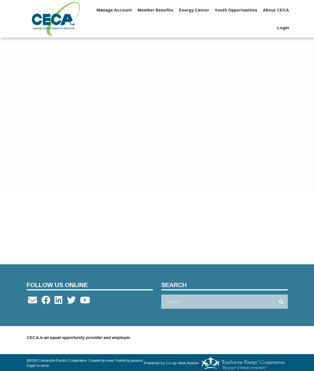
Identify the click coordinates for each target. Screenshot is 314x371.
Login (283, 27)
